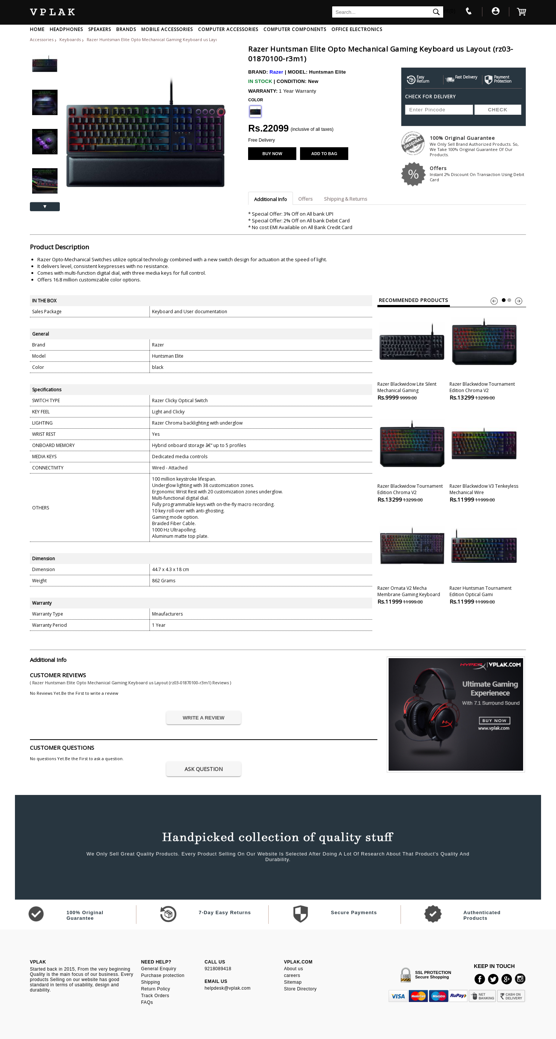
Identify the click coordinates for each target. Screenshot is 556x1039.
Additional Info (270, 199)
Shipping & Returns (345, 198)
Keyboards (70, 39)
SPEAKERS (99, 29)
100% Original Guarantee (478, 146)
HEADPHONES (66, 29)
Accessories (41, 39)
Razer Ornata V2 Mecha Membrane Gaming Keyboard (412, 558)
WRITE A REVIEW (204, 718)
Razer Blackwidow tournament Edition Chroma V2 (484, 354)
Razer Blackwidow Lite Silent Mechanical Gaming (412, 354)
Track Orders (155, 995)
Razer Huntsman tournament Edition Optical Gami (484, 558)
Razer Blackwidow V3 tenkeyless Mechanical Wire (484, 456)
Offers (478, 173)
